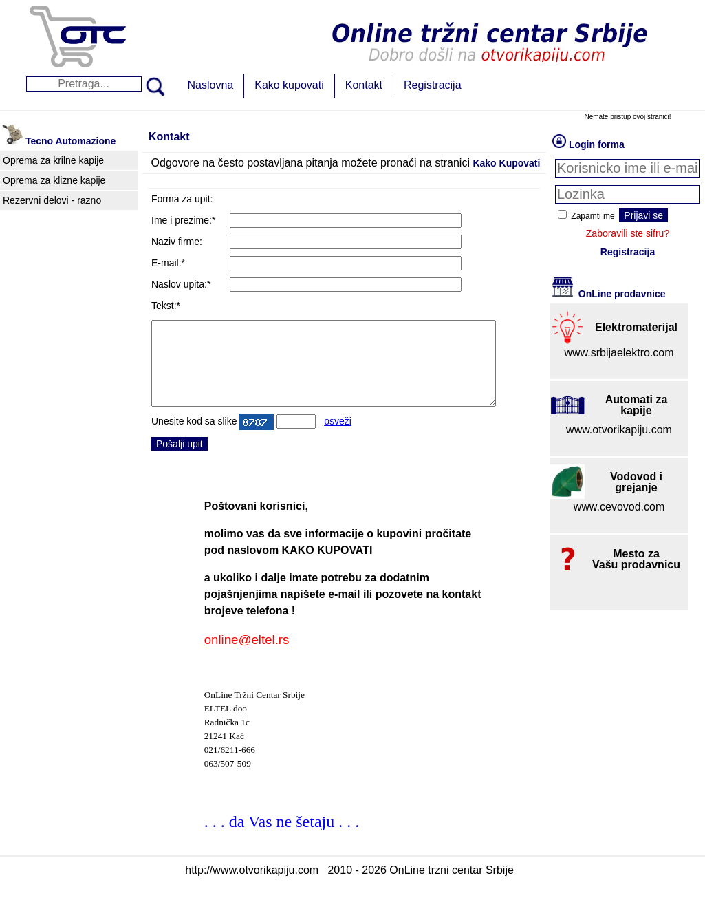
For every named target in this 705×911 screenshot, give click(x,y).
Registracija (433, 85)
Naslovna (211, 85)
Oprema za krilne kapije (53, 160)
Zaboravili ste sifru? (627, 233)
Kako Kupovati (506, 163)
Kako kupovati (289, 85)
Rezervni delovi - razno (52, 200)
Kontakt (363, 85)
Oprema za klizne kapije (54, 180)
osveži (337, 437)
